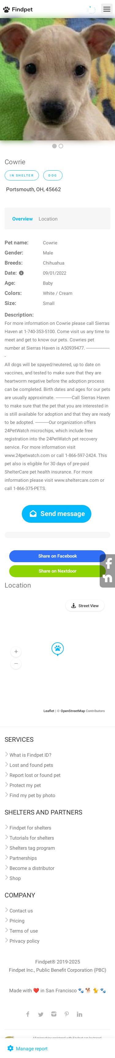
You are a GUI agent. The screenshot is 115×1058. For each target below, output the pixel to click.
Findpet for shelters (30, 828)
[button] (53, 642)
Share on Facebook (57, 556)
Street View (89, 605)
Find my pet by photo (32, 795)
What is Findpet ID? (31, 755)
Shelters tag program (32, 848)
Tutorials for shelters (32, 838)
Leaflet (49, 711)
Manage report (27, 1049)
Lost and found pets (31, 765)
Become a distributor (32, 868)
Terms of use (24, 931)
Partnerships (23, 858)
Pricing (17, 921)
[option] (57, 79)
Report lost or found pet (35, 775)
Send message (56, 514)
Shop (15, 878)
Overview (22, 219)
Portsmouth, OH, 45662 (33, 189)
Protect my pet (25, 785)
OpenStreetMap (73, 711)
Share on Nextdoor (57, 571)
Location (48, 219)
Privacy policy (25, 941)
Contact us (21, 911)
